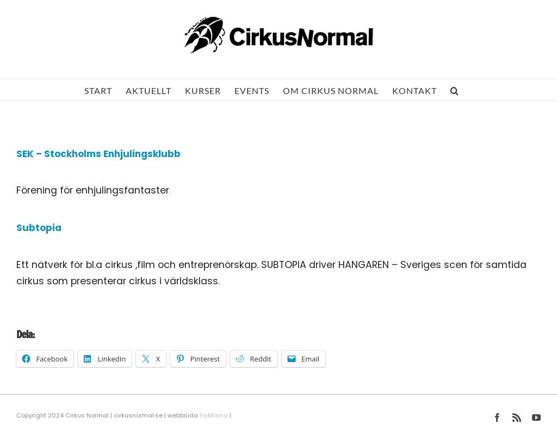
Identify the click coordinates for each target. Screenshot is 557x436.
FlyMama (214, 415)
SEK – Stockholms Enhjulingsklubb (98, 153)
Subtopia (38, 227)
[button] (454, 89)
